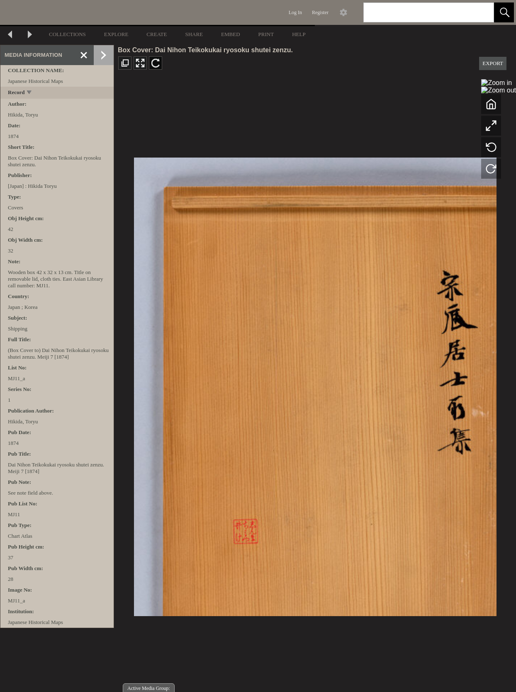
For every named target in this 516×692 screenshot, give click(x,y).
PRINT (266, 34)
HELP (299, 34)
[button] (504, 12)
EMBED (230, 34)
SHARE (194, 34)
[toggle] (30, 93)
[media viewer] (315, 384)
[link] (481, 12)
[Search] (419, 12)
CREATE (156, 34)
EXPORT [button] (492, 63)
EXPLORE (116, 34)
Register (320, 12)
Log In (295, 12)
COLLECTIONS (67, 34)
